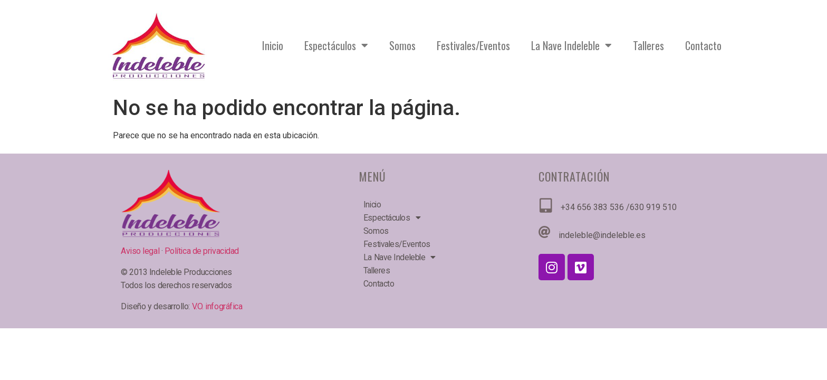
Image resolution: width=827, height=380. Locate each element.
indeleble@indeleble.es (602, 235)
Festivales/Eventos (473, 45)
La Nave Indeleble (571, 45)
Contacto (703, 45)
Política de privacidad (202, 251)
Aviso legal (141, 251)
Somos (402, 45)
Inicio (272, 45)
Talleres (648, 45)
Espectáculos (336, 45)
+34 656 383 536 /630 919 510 (619, 207)
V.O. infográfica (217, 306)
